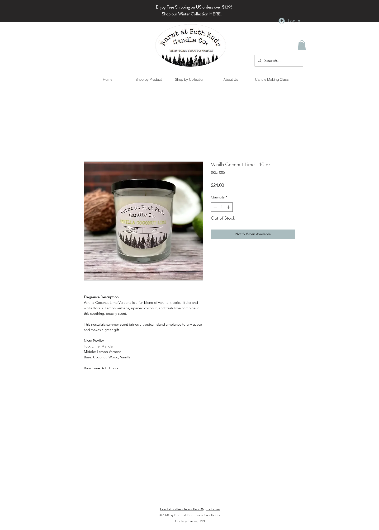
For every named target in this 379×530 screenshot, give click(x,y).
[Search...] (278, 60)
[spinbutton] (222, 207)
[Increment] (229, 207)
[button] (302, 45)
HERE (215, 14)
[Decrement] (215, 207)
